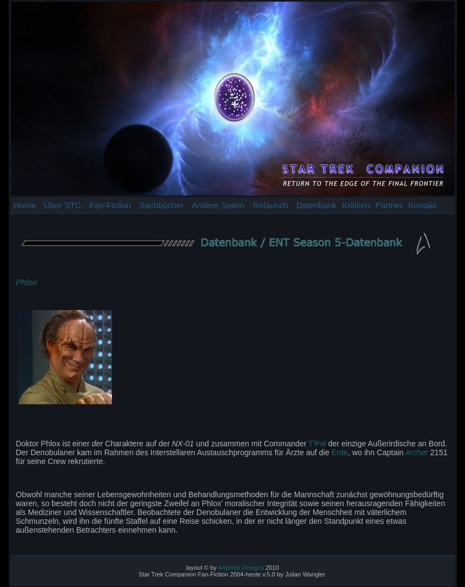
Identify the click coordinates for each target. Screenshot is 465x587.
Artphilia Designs (241, 567)
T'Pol (317, 443)
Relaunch (270, 205)
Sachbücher (161, 205)
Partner (388, 205)
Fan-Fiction (110, 205)
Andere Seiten (218, 205)
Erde (339, 452)
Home (25, 205)
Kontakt (422, 205)
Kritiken (356, 205)
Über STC (62, 205)
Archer (416, 452)
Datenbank (317, 205)
